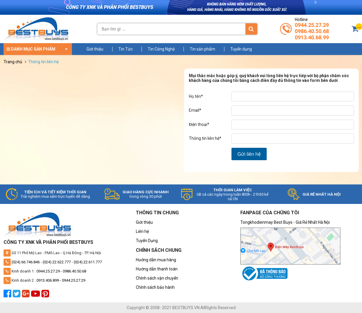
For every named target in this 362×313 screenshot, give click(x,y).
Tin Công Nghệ (161, 49)
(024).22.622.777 (57, 262)
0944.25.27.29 (312, 25)
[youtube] (36, 295)
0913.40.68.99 (312, 37)
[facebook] (8, 295)
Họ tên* (196, 96)
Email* (195, 110)
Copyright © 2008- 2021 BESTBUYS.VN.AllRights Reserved (181, 307)
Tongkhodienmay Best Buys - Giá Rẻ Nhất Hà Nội (285, 222)
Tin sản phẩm (202, 49)
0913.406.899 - (49, 280)
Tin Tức (125, 49)
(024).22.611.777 (88, 262)
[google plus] (26, 295)
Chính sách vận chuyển (157, 278)
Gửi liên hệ (249, 154)
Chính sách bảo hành (155, 287)
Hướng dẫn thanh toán (157, 269)
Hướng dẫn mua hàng (156, 259)
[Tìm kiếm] (251, 29)
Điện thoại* (199, 124)
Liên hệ (142, 231)
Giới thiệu (94, 49)
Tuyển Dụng (147, 240)
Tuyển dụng (241, 49)
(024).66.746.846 (26, 262)
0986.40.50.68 (312, 31)
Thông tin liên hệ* (205, 138)
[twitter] (17, 295)
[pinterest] (46, 295)
